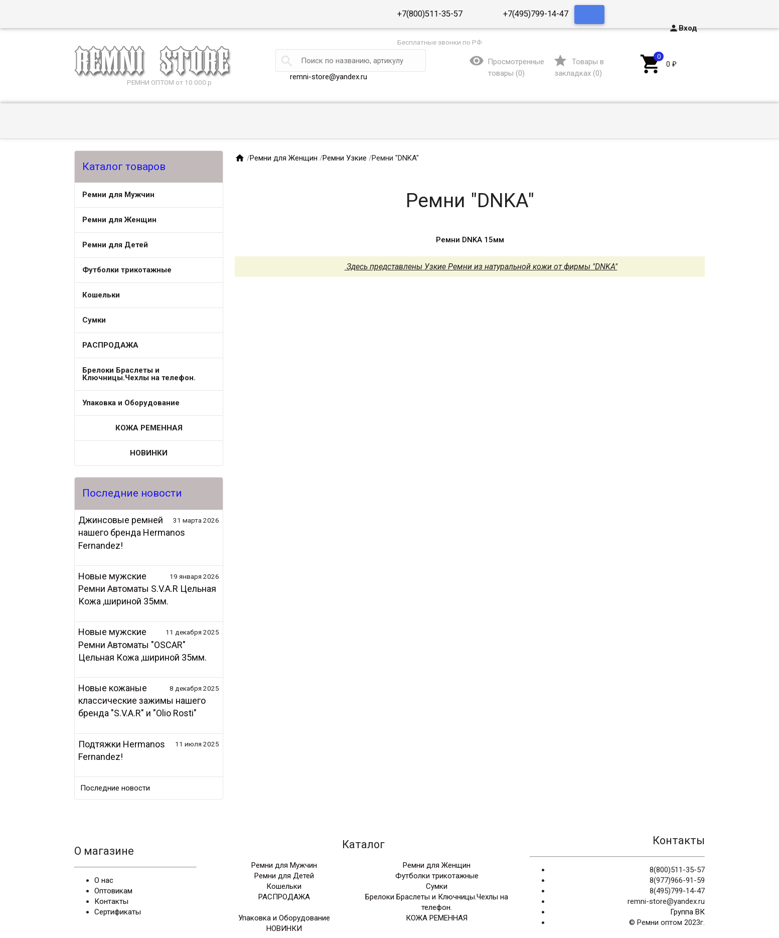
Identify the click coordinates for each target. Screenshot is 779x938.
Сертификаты (117, 911)
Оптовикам (113, 890)
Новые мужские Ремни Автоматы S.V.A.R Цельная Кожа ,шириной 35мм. (147, 588)
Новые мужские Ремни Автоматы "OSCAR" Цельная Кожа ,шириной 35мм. (142, 644)
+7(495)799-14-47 (535, 14)
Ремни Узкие (345, 158)
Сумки (94, 320)
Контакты (111, 901)
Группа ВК (687, 911)
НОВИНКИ (149, 452)
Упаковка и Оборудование (131, 402)
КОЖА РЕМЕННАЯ (149, 427)
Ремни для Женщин (119, 219)
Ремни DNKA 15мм (470, 239)
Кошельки (101, 294)
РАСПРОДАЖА (110, 345)
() (578, 67)
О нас (103, 880)
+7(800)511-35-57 (429, 14)
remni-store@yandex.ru (328, 76)
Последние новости (115, 788)
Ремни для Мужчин (118, 194)
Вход (683, 28)
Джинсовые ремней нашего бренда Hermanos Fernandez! (131, 532)
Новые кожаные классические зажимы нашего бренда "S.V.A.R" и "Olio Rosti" (142, 700)
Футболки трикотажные (127, 269)
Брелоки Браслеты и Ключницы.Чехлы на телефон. (139, 374)
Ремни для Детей (115, 244)
